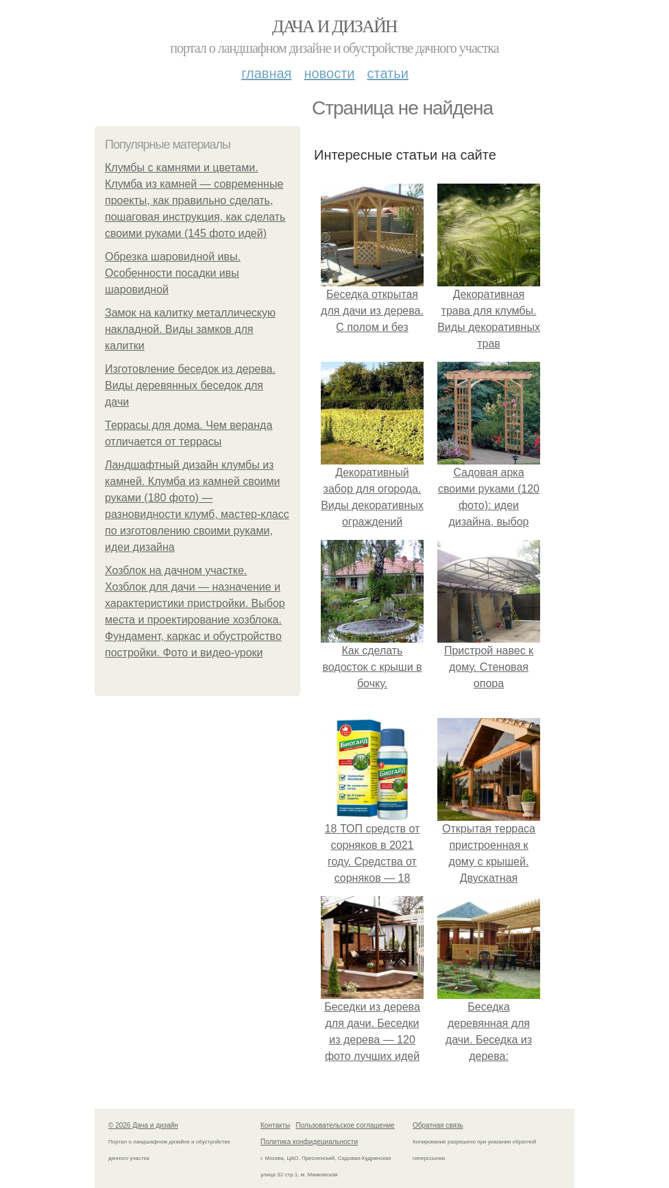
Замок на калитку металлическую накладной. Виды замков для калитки (190, 329)
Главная (266, 73)
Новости (329, 73)
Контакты (275, 1125)
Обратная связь (438, 1125)
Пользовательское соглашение (345, 1125)
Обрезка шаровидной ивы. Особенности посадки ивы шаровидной (173, 273)
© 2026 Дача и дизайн (143, 1125)
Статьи (387, 73)
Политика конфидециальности (309, 1142)
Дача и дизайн (334, 26)
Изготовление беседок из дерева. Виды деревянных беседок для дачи (190, 385)
